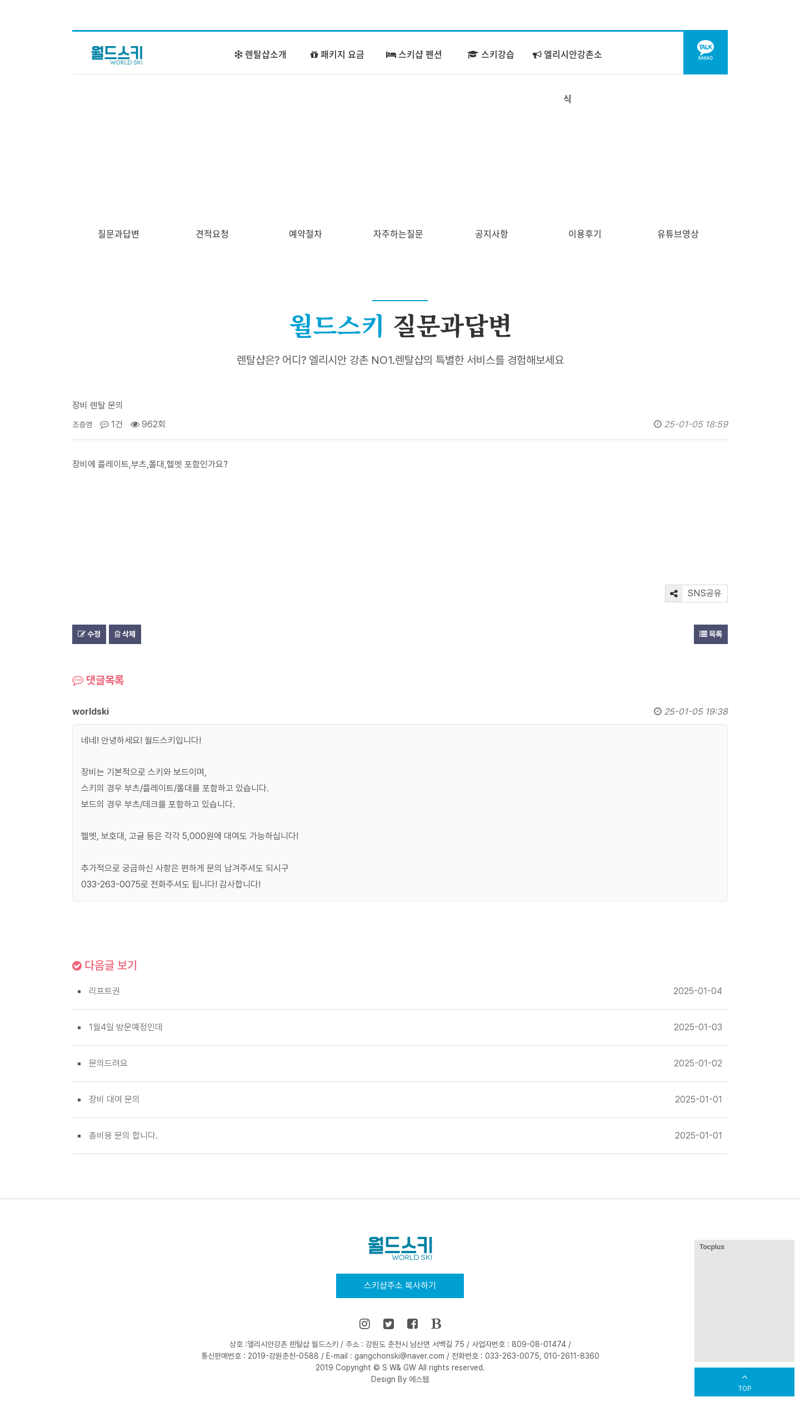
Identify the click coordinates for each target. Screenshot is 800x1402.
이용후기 (585, 233)
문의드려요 (108, 1063)
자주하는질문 (398, 233)
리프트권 (104, 991)
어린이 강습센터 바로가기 (682, 15)
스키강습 (490, 54)
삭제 (125, 634)
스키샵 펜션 (414, 54)
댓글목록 (98, 680)
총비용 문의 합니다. (123, 1135)
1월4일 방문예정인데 (126, 1027)
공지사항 (491, 233)
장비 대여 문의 (114, 1099)
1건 (111, 424)
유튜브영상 (678, 233)
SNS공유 (694, 593)
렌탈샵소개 (260, 54)
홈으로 (553, 15)
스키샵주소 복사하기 (400, 1285)
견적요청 (212, 233)
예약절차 (305, 233)
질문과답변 (118, 233)
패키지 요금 (337, 54)
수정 (89, 634)
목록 (710, 634)
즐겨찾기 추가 (605, 15)
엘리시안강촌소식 (567, 76)
